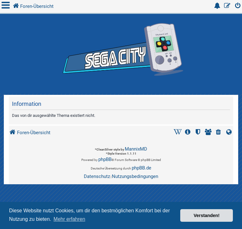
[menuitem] (238, 6)
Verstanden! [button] (207, 215)
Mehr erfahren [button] (69, 219)
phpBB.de (141, 168)
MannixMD (136, 149)
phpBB (105, 159)
